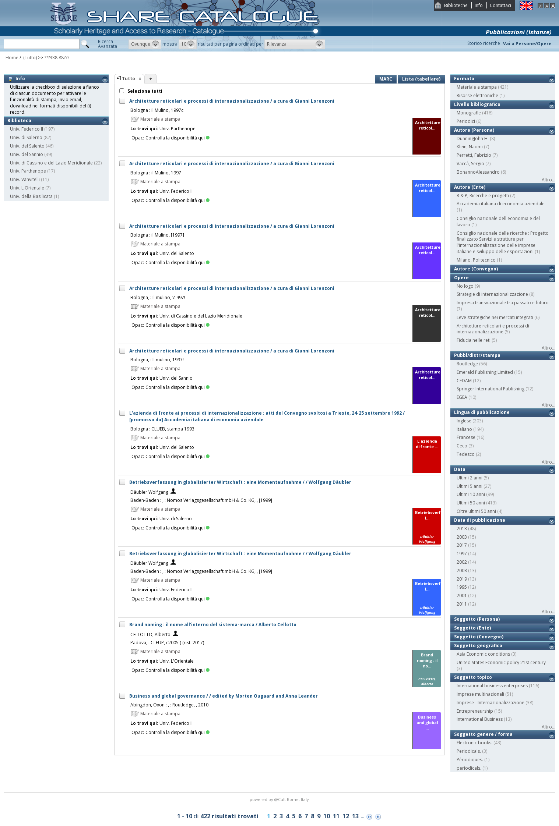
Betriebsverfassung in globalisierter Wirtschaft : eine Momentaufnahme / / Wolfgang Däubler (240, 482)
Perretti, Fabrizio (474, 155)
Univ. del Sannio (26, 154)
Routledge (467, 364)
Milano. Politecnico (476, 260)
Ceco (462, 446)
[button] (145, 44)
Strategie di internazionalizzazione (492, 294)
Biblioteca (19, 120)
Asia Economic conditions (483, 654)
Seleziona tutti (144, 91)
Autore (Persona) (474, 130)
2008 (462, 570)
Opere (461, 277)
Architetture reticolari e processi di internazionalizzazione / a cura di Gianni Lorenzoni (231, 101)
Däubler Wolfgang (149, 492)
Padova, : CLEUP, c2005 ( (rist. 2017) (167, 642)
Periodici (466, 121)
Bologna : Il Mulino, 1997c (156, 110)
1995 (462, 587)
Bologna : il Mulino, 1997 (155, 173)
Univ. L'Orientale (27, 188)
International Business (480, 719)
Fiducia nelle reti (474, 340)
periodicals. (469, 768)
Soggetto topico (473, 677)
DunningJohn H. (473, 138)
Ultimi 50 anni (471, 503)
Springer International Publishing (490, 389)
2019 (462, 579)
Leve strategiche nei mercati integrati (495, 317)
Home (12, 57)
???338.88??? (56, 57)
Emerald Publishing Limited (485, 372)
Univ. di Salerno (26, 137)
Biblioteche (456, 5)
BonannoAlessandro (478, 172)
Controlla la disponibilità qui (177, 138)
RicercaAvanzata (107, 44)
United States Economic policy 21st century (501, 662)
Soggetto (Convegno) (478, 637)
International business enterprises (492, 686)
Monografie (469, 113)
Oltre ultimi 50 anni (476, 511)
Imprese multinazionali (480, 694)
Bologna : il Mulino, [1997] (157, 235)
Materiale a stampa (477, 87)
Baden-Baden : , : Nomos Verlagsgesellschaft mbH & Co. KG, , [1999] (201, 500)
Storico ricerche (483, 43)
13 (355, 816)
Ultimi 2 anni (469, 478)
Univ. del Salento (27, 146)
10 (326, 816)
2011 (462, 604)
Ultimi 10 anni (471, 494)
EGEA (462, 397)
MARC (385, 79)
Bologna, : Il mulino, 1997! (157, 360)
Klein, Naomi (470, 146)
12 (345, 816)
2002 (462, 562)
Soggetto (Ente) (472, 628)
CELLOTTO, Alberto (150, 634)
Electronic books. (474, 743)
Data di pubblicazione (479, 520)
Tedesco (466, 454)
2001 (462, 595)
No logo (465, 286)
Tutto (128, 78)
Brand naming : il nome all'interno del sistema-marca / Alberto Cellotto (212, 624)
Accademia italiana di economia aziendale (501, 204)
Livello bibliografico (477, 104)
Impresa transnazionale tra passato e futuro (503, 302)
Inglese (464, 421)
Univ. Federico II (26, 129)
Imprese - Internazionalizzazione (490, 702)
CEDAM (464, 380)
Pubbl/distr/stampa (477, 355)
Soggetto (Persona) (477, 619)
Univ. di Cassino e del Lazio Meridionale (51, 163)
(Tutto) (29, 57)
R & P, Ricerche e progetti (483, 195)
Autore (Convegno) (476, 269)
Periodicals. (469, 751)
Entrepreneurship (475, 711)
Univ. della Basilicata (31, 196)
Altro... (548, 180)
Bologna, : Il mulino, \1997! (157, 297)
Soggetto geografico (478, 645)
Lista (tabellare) (421, 79)
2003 (462, 537)
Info (479, 5)
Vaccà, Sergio (470, 163)
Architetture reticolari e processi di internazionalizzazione (493, 329)
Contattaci (500, 5)
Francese (466, 437)
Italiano (464, 429)
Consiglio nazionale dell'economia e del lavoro (498, 221)
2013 (462, 528)
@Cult (280, 799)
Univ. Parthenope (28, 171)
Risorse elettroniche (477, 95)
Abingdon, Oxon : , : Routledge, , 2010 (169, 705)
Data (459, 469)
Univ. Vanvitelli (25, 179)
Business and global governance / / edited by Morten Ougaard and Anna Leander (223, 696)
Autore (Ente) (469, 187)
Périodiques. (470, 759)
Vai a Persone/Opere (527, 43)
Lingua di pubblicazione (482, 412)
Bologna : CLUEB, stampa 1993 (162, 429)
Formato (464, 78)
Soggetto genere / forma (483, 734)
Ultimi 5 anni (469, 486)
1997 (462, 553)
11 (336, 816)
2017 (462, 545)
